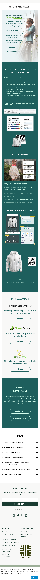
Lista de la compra (9, 539)
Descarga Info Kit (20, 418)
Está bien (34, 577)
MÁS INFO (20, 319)
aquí (12, 282)
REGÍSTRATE (13, 48)
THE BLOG (23, 531)
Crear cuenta (7, 534)
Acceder (5, 531)
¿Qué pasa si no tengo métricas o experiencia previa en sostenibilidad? (18, 463)
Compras (5, 537)
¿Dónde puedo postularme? (12, 474)
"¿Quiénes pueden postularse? (13, 442)
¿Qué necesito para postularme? (13, 457)
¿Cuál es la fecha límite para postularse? (16, 469)
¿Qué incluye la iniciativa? (11, 452)
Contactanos (7, 559)
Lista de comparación (10, 542)
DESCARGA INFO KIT (13, 52)
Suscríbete (20, 504)
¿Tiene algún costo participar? (13, 447)
